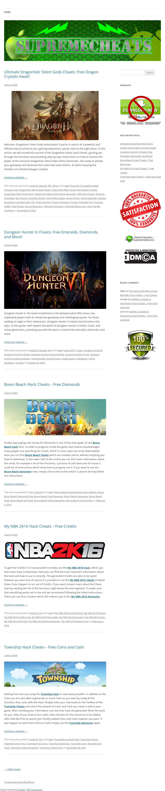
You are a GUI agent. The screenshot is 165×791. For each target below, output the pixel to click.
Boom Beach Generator (18, 471)
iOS (49, 185)
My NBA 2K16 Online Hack (75, 621)
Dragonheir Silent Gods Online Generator (55, 194)
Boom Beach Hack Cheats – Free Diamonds (42, 384)
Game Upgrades (89, 198)
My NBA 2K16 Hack (78, 567)
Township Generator (81, 723)
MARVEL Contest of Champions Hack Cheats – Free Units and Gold (139, 303)
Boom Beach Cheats (37, 455)
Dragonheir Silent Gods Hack (18, 194)
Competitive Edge (89, 185)
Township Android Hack (67, 739)
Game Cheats (73, 198)
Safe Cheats (18, 206)
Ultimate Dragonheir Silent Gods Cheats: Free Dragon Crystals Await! (51, 74)
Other (55, 185)
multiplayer (82, 358)
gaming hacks (23, 202)
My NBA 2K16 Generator (85, 596)
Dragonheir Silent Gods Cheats (35, 189)
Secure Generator (34, 206)
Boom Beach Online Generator (49, 500)
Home (7, 12)
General (43, 185)
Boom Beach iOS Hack (21, 500)
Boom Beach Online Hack (79, 500)
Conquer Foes (11, 189)
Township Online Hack (51, 747)
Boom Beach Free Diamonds (48, 496)
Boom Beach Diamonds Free (18, 496)
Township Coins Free (14, 743)
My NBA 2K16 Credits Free (17, 617)
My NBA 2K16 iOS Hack (16, 621)
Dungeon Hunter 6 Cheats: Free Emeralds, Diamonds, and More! (51, 234)
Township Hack (50, 694)
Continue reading (15, 177)
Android (33, 185)
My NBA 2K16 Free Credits (45, 617)
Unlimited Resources (75, 206)
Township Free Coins (37, 743)
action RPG (69, 350)
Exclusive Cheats (36, 198)
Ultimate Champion (54, 206)
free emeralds (39, 358)
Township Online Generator (24, 747)
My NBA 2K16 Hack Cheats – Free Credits (40, 526)
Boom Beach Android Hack (68, 492)
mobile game (68, 358)
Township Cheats (14, 706)
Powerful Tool (86, 202)
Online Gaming (43, 202)
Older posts (12, 769)
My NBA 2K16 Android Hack (69, 613)
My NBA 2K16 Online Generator (45, 621)
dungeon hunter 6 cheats (17, 354)
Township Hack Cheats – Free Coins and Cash (44, 647)
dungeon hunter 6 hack (77, 354)
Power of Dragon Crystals (65, 202)
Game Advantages (55, 198)
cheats (79, 350)
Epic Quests (21, 198)
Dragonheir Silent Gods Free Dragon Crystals (74, 189)
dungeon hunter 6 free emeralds (47, 354)
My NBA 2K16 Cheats (82, 580)
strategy (19, 362)
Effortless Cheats (86, 194)
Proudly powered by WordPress (19, 782)
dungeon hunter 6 (93, 350)
